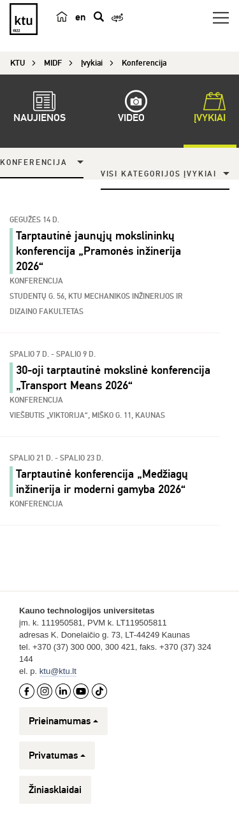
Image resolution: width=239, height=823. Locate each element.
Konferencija (34, 163)
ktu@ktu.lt (58, 671)
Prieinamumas (63, 721)
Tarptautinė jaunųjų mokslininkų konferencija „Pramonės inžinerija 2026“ (98, 251)
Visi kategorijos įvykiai (159, 174)
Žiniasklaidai (55, 790)
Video (131, 109)
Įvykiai (209, 109)
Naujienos (39, 109)
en (80, 17)
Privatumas (57, 755)
